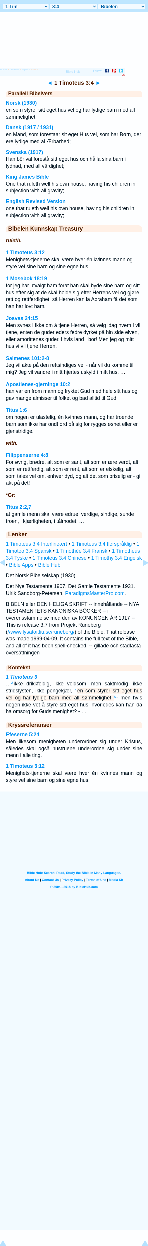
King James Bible (27, 177)
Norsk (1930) (21, 103)
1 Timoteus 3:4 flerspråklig (102, 544)
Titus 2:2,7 (18, 507)
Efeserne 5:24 (22, 734)
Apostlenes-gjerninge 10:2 (38, 384)
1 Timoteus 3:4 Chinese (59, 558)
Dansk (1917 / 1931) (29, 127)
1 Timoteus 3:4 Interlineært (36, 544)
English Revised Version (36, 201)
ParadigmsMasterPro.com (94, 593)
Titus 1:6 (16, 410)
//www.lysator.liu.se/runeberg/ (41, 632)
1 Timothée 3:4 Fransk (81, 551)
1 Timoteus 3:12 (25, 252)
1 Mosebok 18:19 (26, 278)
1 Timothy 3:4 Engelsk (116, 558)
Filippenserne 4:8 (27, 455)
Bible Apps (21, 565)
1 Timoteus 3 (21, 677)
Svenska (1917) (24, 152)
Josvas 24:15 (22, 318)
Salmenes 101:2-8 (27, 358)
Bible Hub (49, 565)
